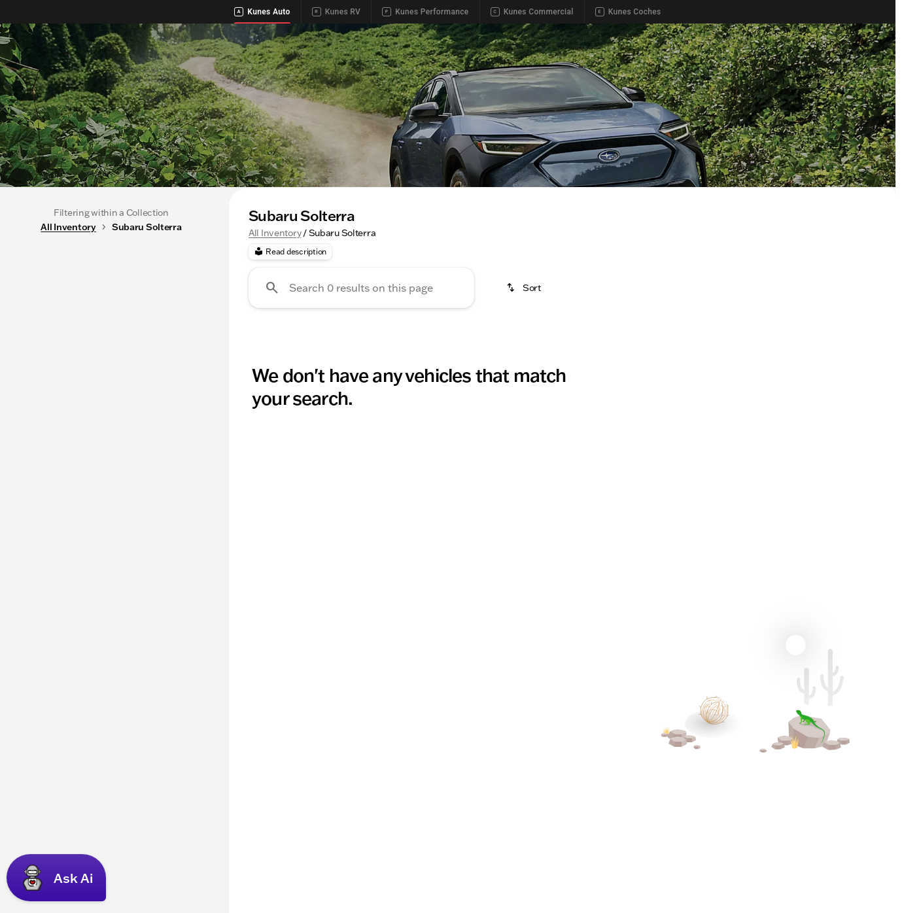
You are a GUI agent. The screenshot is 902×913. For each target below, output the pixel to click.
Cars (379, 284)
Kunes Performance (425, 11)
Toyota (660, 284)
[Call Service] (744, 34)
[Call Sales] (682, 34)
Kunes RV (336, 11)
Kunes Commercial (532, 11)
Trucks (318, 284)
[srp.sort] (524, 412)
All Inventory (275, 356)
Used (540, 284)
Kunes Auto (262, 11)
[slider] (31, 418)
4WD (598, 284)
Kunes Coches (628, 11)
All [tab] (111, 328)
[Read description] (290, 376)
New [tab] (43, 328)
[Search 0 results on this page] (361, 412)
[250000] (171, 486)
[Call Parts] (805, 34)
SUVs (256, 284)
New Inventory (459, 284)
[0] (42, 486)
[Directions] (863, 34)
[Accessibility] (36, 34)
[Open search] (865, 67)
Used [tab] (179, 328)
